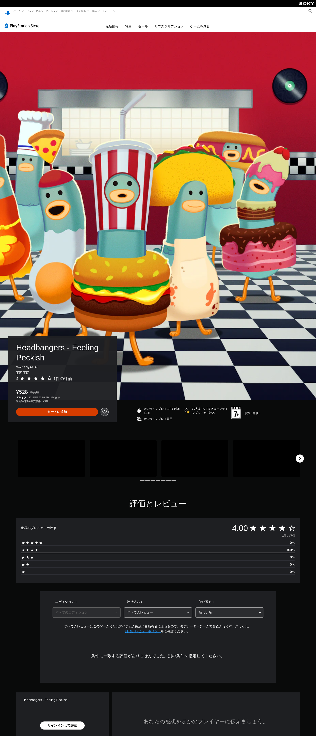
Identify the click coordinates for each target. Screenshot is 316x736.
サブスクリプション (169, 23)
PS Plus (50, 11)
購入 (94, 11)
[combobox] (86, 609)
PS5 (29, 11)
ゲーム (17, 11)
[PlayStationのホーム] (7, 11)
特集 (128, 23)
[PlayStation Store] (23, 22)
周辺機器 (65, 11)
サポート (107, 11)
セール (143, 23)
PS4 (38, 11)
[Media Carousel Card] (51, 455)
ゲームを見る (200, 23)
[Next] (300, 455)
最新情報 (81, 11)
